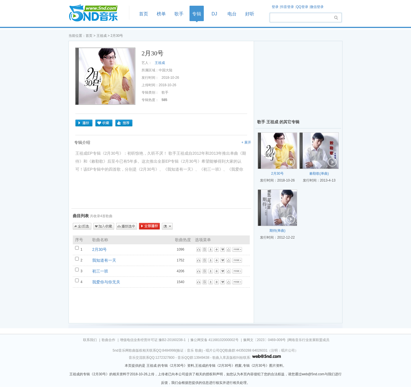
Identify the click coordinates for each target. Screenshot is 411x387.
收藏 (103, 123)
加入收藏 (103, 226)
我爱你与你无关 (106, 282)
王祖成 (101, 36)
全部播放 (149, 226)
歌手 (179, 13)
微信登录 (317, 7)
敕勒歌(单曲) (319, 174)
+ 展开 (246, 142)
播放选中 (126, 226)
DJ (214, 13)
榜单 (161, 13)
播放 (83, 123)
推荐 (123, 123)
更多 (167, 226)
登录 (275, 7)
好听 (249, 13)
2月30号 (99, 249)
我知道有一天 (104, 260)
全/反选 (82, 226)
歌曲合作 (108, 340)
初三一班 (100, 271)
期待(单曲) (277, 231)
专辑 (196, 13)
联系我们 (90, 340)
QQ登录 (302, 7)
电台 (232, 13)
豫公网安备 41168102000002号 (214, 340)
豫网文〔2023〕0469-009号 (264, 340)
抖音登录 (287, 7)
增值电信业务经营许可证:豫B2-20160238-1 (153, 340)
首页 (97, 13)
